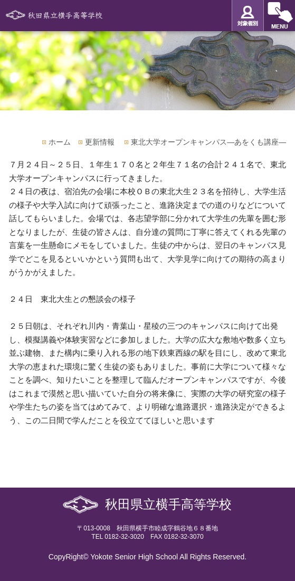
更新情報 (100, 142)
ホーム (60, 142)
